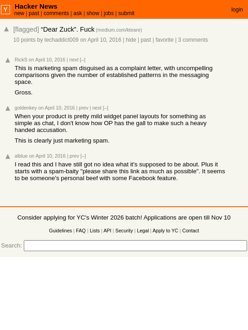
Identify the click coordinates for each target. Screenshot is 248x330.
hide (131, 40)
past (34, 13)
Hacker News (36, 6)
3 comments (193, 40)
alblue (21, 156)
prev (83, 107)
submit (127, 13)
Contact (190, 230)
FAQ (81, 230)
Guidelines (60, 230)
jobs (109, 13)
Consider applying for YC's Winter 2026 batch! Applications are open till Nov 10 (124, 217)
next (73, 59)
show (92, 13)
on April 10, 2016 (100, 40)
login (237, 9)
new (19, 13)
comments (56, 13)
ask (77, 13)
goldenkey (26, 107)
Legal (143, 230)
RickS (21, 59)
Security (124, 230)
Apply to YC (165, 230)
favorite (164, 40)
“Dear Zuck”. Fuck (67, 29)
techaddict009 (61, 40)
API (107, 230)
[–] (83, 59)
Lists (95, 230)
